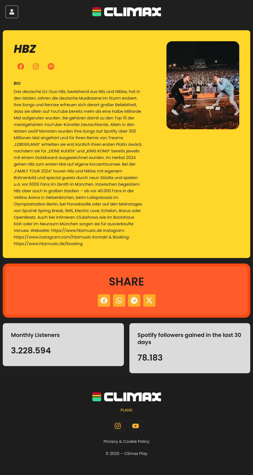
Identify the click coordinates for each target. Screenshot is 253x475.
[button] (104, 300)
